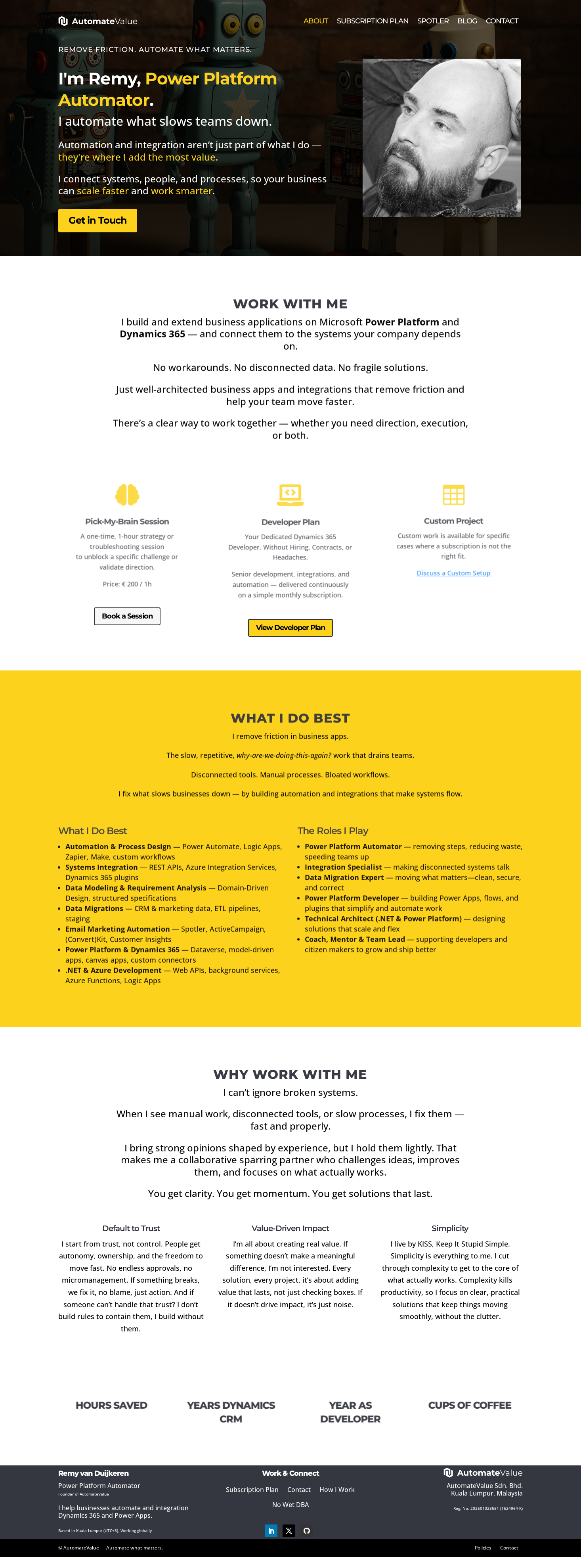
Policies (483, 1547)
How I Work (337, 1489)
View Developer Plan (290, 627)
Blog (467, 21)
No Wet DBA (290, 1504)
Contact (502, 21)
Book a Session (127, 616)
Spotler (433, 21)
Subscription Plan (373, 21)
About (316, 21)
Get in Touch (99, 216)
